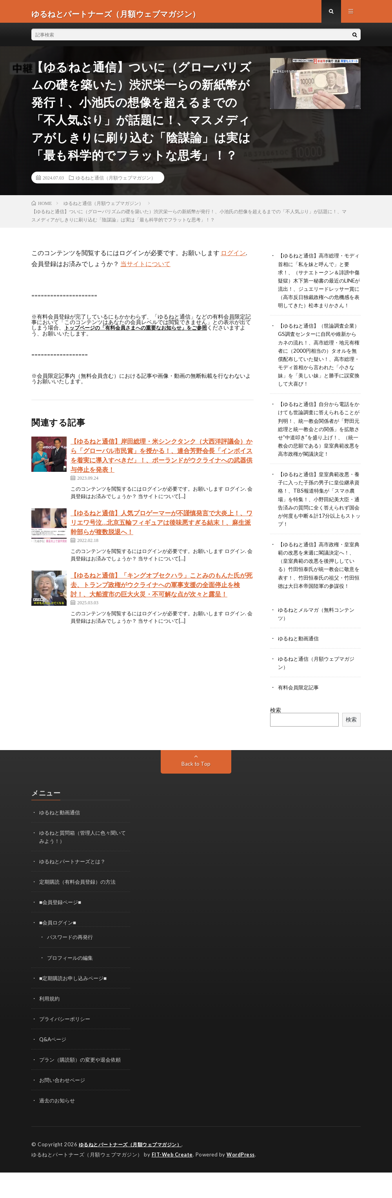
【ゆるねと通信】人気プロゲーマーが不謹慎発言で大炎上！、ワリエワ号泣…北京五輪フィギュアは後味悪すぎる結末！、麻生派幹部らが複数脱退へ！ (161, 526)
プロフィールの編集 (71, 984)
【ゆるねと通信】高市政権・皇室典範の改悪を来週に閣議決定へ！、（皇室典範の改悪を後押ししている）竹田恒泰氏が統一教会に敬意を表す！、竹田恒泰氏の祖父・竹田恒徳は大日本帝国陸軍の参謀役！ (319, 588)
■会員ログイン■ (59, 949)
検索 (275, 737)
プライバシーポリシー (66, 1045)
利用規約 (50, 1025)
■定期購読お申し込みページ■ (75, 1004)
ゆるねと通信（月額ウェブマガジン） (116, 182)
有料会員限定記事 (300, 714)
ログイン (233, 257)
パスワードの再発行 (71, 964)
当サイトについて (145, 268)
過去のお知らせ (58, 1127)
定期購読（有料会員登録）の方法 (80, 908)
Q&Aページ (53, 1065)
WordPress (243, 1180)
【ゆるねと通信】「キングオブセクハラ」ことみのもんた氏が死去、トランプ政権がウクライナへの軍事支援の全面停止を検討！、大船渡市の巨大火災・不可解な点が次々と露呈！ (161, 589)
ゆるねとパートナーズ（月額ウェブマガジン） (134, 1170)
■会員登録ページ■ (61, 929)
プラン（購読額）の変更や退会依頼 (83, 1086)
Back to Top (196, 790)
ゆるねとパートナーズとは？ (75, 888)
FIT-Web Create (173, 1180)
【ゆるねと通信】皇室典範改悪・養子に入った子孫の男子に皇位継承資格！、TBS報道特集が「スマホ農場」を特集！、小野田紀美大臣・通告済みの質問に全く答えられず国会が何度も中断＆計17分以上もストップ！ (319, 519)
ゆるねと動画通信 (300, 665)
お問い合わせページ (64, 1106)
